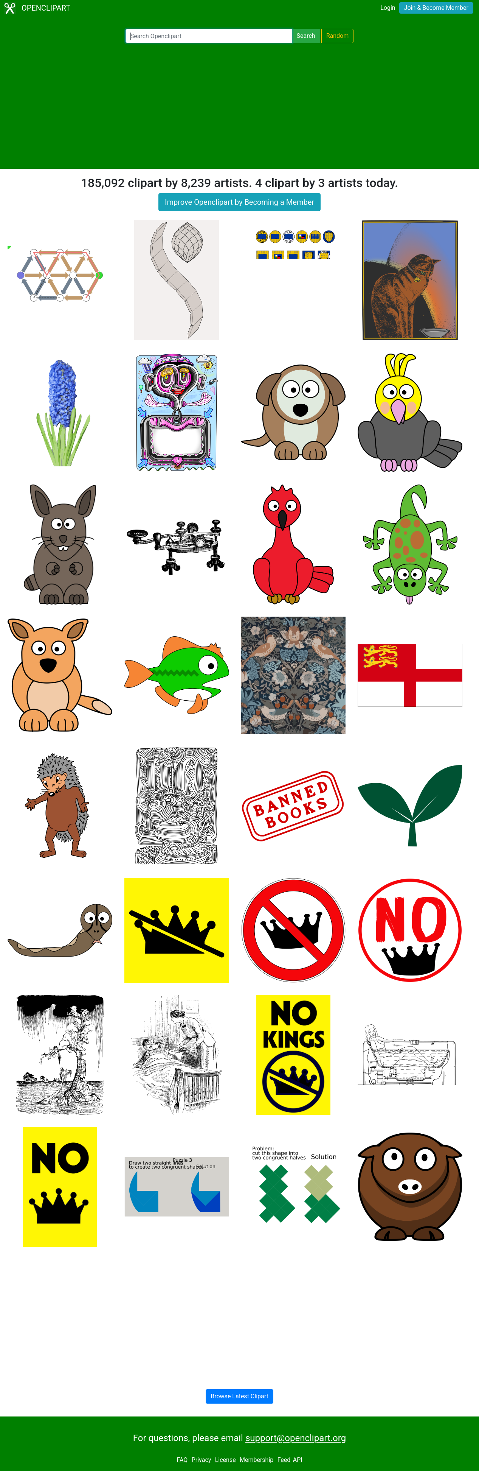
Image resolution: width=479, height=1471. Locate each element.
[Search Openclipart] (209, 36)
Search (306, 35)
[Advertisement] (240, 106)
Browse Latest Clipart (239, 1396)
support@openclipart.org (295, 1438)
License (225, 1460)
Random (337, 35)
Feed (284, 1460)
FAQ (182, 1460)
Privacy (201, 1460)
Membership (256, 1460)
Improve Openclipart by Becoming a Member (239, 202)
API (297, 1460)
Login (387, 7)
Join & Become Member (436, 7)
